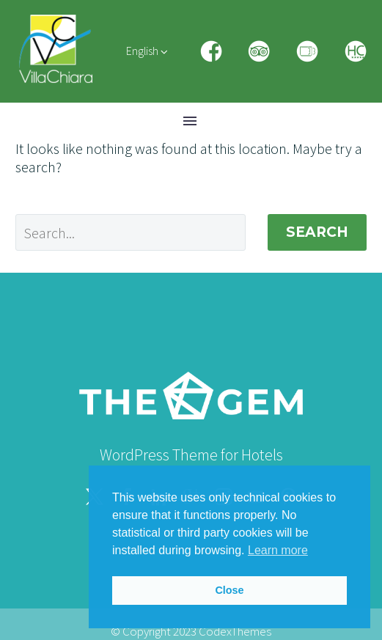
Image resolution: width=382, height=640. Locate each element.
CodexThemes (235, 631)
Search (317, 232)
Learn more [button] (278, 550)
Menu (189, 121)
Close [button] (229, 590)
